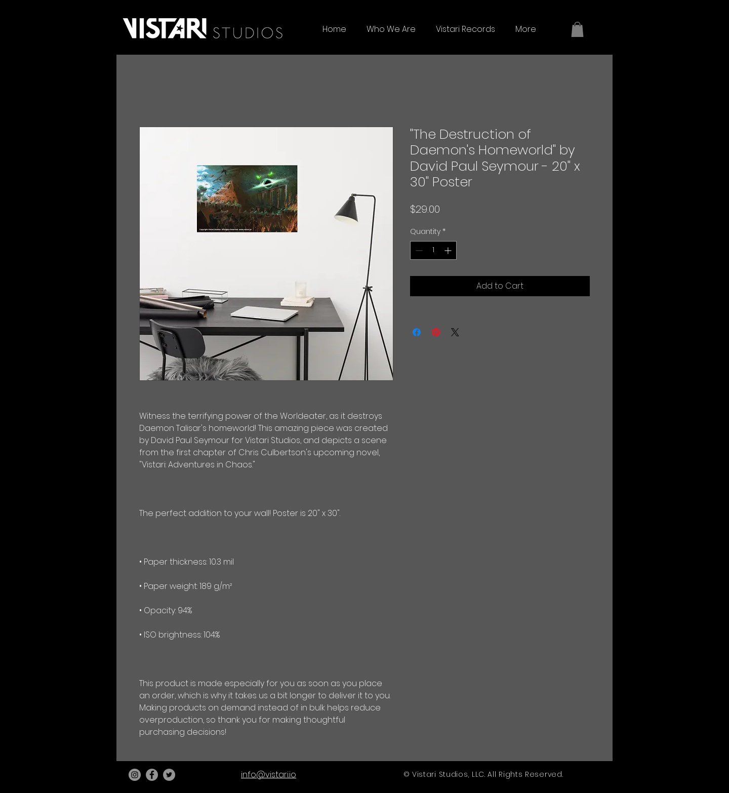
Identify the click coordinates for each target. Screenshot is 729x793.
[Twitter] (169, 775)
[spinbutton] (433, 250)
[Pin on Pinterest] (436, 332)
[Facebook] (152, 775)
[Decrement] (418, 250)
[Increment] (448, 250)
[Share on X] (455, 332)
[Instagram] (135, 775)
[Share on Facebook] (417, 332)
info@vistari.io (268, 774)
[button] (577, 29)
